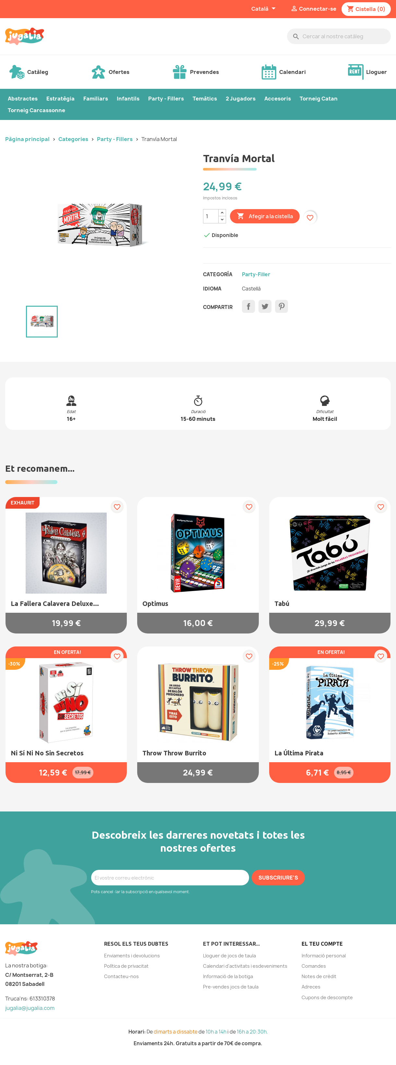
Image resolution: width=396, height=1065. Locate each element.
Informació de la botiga (228, 976)
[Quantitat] (211, 216)
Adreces (311, 987)
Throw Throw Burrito (174, 753)
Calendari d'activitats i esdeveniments (245, 966)
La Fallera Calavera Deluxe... (55, 603)
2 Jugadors (241, 98)
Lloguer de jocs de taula (229, 956)
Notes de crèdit (319, 976)
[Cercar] (339, 36)
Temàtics (205, 98)
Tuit (264, 306)
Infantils (128, 98)
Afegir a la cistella (265, 216)
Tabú (281, 603)
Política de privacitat (126, 966)
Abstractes (23, 98)
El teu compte (322, 944)
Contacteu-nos (121, 976)
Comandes (314, 966)
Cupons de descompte (327, 997)
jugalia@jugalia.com (29, 1008)
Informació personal (324, 956)
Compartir (248, 306)
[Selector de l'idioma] (264, 9)
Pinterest (281, 306)
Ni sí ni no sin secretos (47, 753)
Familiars (95, 98)
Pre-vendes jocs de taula (230, 987)
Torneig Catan (319, 98)
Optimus (155, 603)
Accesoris (277, 98)
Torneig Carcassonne (36, 110)
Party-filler (256, 274)
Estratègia (60, 98)
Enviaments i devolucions (132, 956)
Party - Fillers (166, 98)
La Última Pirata (298, 753)
